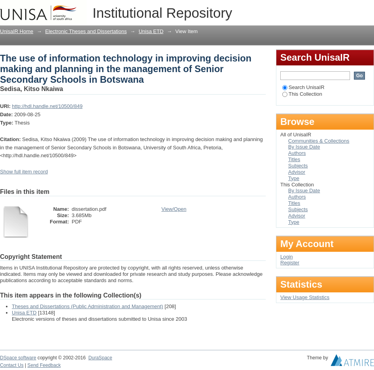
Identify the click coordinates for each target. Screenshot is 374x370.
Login (367, 10)
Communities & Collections (318, 141)
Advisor (296, 172)
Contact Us (12, 365)
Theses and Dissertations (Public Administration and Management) (87, 306)
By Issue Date (304, 147)
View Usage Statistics (305, 297)
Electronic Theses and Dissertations (86, 31)
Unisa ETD (151, 31)
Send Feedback (44, 365)
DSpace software (18, 358)
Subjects (298, 166)
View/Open (173, 209)
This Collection (302, 94)
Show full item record (24, 172)
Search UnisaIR (303, 87)
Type (293, 178)
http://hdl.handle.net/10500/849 (47, 106)
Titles (294, 159)
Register (289, 263)
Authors (297, 153)
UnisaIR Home (16, 31)
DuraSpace (100, 358)
